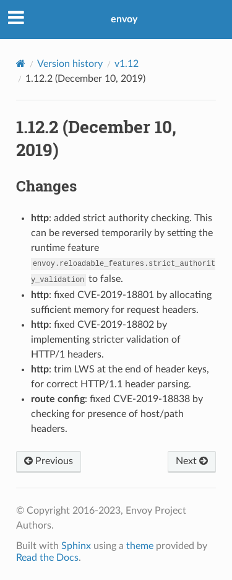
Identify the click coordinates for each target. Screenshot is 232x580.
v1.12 (126, 64)
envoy (124, 19)
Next (192, 461)
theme (139, 546)
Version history (70, 64)
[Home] (20, 63)
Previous (48, 461)
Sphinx (76, 546)
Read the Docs (47, 558)
